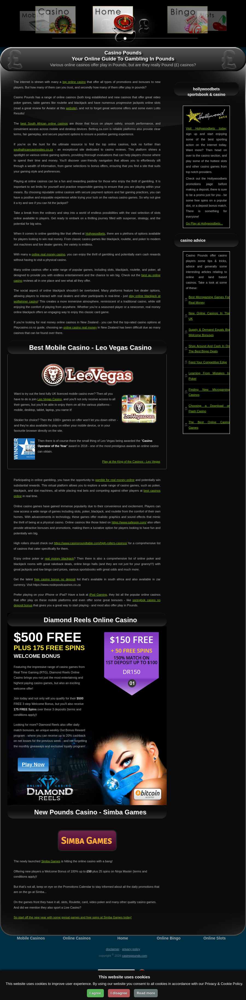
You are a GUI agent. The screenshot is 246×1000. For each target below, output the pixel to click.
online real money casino (48, 254)
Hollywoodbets (95, 233)
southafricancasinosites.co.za (33, 149)
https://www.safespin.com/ (129, 522)
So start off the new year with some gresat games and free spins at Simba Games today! (72, 917)
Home (123, 938)
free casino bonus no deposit (54, 579)
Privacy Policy (131, 949)
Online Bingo (168, 938)
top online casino (74, 81)
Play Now (33, 764)
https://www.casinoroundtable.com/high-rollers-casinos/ (90, 543)
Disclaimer (112, 949)
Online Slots (214, 938)
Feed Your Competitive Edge (208, 362)
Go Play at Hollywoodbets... (204, 223)
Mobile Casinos (31, 938)
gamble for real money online (114, 480)
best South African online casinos (44, 123)
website (71, 108)
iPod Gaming (98, 594)
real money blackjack (59, 558)
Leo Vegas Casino (49, 399)
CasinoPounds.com (134, 955)
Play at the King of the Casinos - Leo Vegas (131, 461)
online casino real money (80, 327)
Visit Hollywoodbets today (206, 128)
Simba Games (50, 861)
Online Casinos (77, 938)
